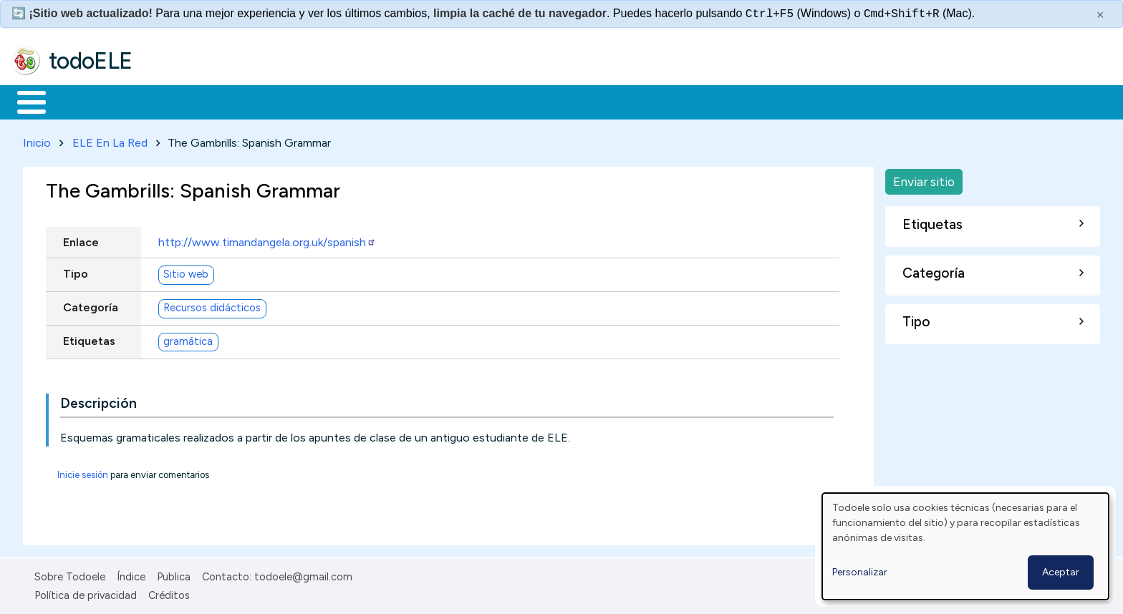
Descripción (98, 400)
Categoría (90, 304)
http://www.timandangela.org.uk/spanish (267, 239)
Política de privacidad (85, 593)
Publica (174, 573)
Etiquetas (89, 338)
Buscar (588, 101)
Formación (172, 101)
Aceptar (1060, 572)
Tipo (75, 271)
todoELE (90, 60)
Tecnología (428, 101)
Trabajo (258, 101)
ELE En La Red (110, 140)
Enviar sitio (924, 178)
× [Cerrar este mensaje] (1100, 15)
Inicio (24, 101)
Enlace (81, 239)
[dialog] (965, 546)
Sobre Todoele (69, 573)
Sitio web (185, 271)
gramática (188, 339)
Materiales (80, 101)
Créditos (169, 593)
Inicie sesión (82, 472)
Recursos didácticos (212, 305)
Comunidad (524, 101)
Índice (131, 573)
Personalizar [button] (859, 572)
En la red (338, 101)
